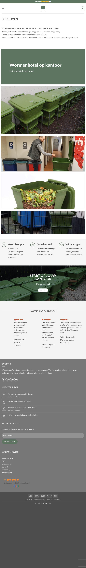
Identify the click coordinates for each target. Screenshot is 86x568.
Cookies (57, 500)
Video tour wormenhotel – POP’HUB (22, 408)
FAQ (3, 461)
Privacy (49, 500)
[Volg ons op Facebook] (4, 379)
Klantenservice (7, 458)
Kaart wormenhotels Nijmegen (19, 401)
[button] (3, 8)
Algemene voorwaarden (35, 500)
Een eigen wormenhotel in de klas (20, 394)
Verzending (6, 470)
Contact (5, 467)
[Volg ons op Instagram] (8, 379)
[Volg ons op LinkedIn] (12, 379)
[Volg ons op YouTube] (16, 379)
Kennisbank (6, 464)
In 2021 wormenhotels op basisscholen (23, 415)
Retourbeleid (7, 472)
